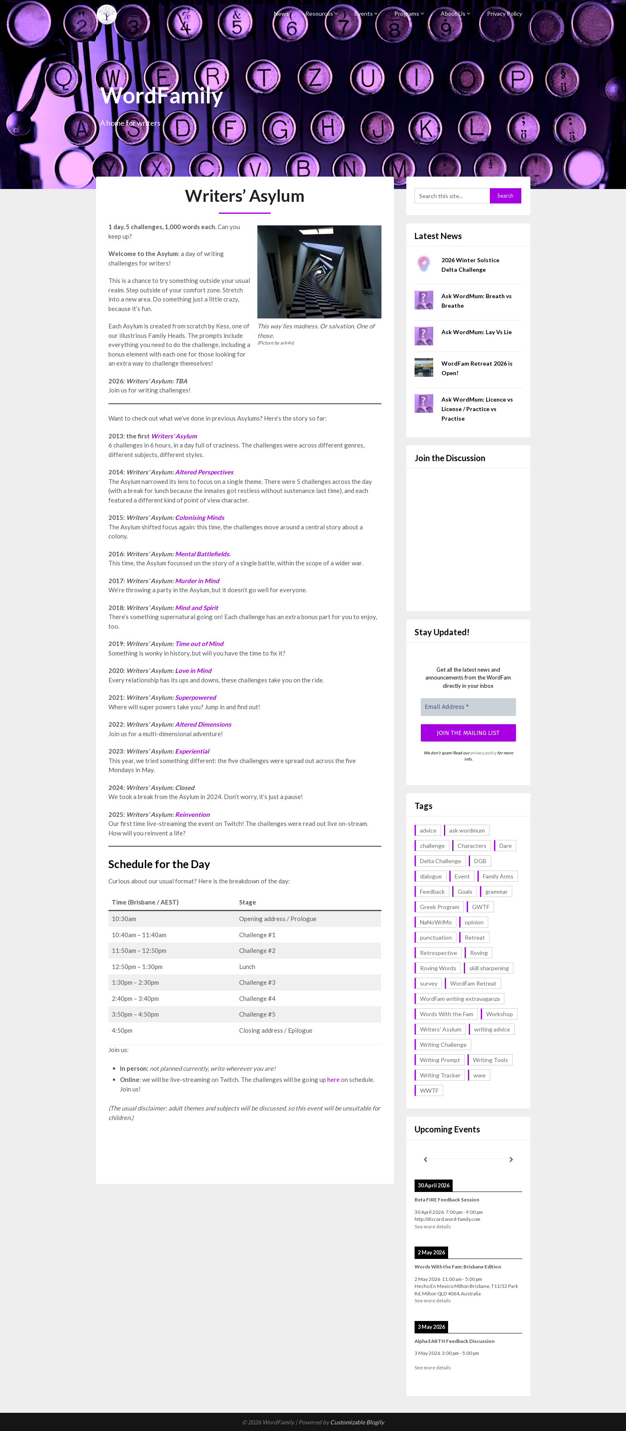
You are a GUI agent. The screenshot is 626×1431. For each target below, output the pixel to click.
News (281, 13)
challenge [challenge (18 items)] (432, 845)
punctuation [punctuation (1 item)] (436, 937)
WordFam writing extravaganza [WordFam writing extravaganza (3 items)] (460, 998)
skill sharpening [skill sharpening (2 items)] (489, 968)
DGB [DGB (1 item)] (480, 860)
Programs (406, 13)
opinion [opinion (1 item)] (474, 922)
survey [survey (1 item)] (428, 983)
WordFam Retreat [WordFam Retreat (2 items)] (473, 983)
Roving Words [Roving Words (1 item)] (438, 968)
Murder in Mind (197, 580)
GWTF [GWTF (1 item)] (480, 906)
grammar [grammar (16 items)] (496, 891)
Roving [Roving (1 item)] (479, 952)
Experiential (192, 751)
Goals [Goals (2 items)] (465, 891)
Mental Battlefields (202, 554)
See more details (433, 1226)
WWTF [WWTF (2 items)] (429, 1090)
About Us (453, 13)
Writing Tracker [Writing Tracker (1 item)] (440, 1075)
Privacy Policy (504, 13)
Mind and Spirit (196, 607)
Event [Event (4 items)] (462, 876)
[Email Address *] (468, 707)
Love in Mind (193, 670)
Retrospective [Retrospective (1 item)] (438, 952)
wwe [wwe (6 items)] (479, 1075)
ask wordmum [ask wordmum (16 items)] (467, 830)
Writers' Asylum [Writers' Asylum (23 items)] (440, 1029)
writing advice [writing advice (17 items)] (492, 1029)
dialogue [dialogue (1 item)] (431, 876)
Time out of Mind (199, 643)
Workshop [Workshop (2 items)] (499, 1013)
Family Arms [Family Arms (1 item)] (498, 876)
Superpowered (195, 697)
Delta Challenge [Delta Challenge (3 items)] (440, 860)
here (333, 1079)
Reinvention (192, 814)
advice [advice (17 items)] (428, 830)
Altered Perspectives (204, 472)
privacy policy (483, 752)
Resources (319, 13)
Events (364, 13)
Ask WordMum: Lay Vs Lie (476, 331)
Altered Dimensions (203, 724)
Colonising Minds (199, 517)
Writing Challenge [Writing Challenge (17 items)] (443, 1044)
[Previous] (425, 1159)
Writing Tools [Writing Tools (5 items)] (490, 1059)
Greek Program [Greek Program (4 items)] (439, 906)
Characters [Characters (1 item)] (472, 845)
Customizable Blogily (357, 1422)
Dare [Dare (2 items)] (505, 845)
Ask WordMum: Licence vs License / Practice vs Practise (477, 409)
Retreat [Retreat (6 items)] (475, 937)
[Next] (511, 1159)
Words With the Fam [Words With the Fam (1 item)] (446, 1013)
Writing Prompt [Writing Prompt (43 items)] (440, 1059)
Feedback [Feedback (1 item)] (432, 891)
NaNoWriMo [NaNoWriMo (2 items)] (436, 922)
